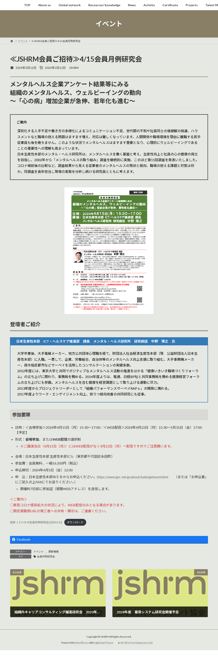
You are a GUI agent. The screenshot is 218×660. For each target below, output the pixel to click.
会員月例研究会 (46, 556)
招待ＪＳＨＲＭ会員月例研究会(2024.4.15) (36, 522)
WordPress (81, 642)
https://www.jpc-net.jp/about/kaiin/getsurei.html (132, 477)
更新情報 (53, 551)
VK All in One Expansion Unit (136, 642)
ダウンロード (75, 522)
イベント (38, 551)
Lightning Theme (103, 642)
